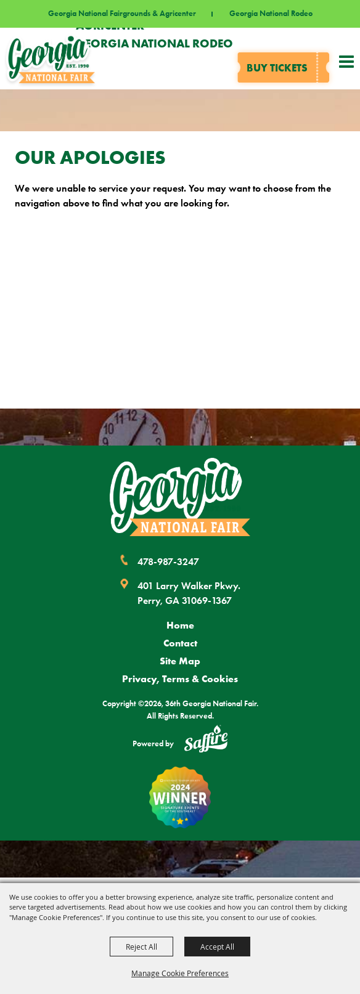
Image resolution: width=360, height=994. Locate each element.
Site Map (180, 660)
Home (180, 625)
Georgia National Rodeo (271, 13)
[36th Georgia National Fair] (50, 58)
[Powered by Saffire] (205, 741)
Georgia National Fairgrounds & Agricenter (122, 13)
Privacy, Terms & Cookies (180, 678)
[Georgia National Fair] (180, 497)
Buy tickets (277, 67)
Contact (180, 643)
